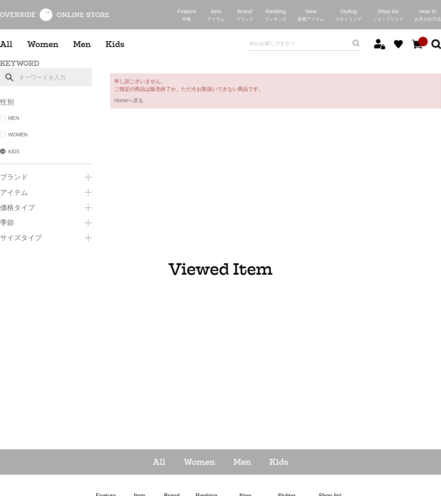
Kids (114, 44)
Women (42, 44)
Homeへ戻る (128, 100)
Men (82, 44)
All (6, 44)
